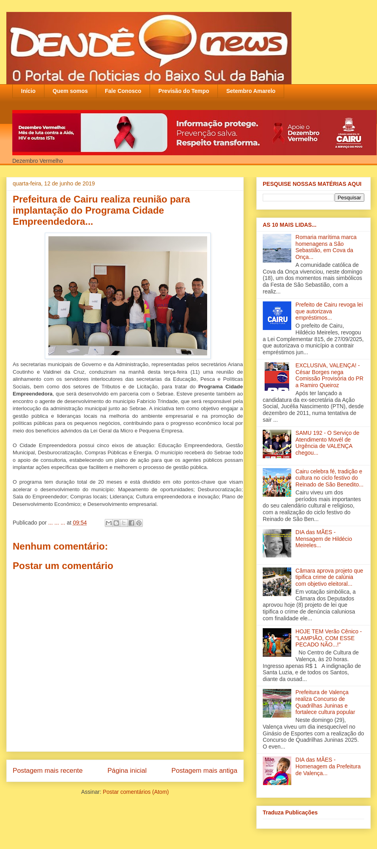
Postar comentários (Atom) (136, 792)
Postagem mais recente (48, 770)
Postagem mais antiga (204, 770)
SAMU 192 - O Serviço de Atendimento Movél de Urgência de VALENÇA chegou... (328, 443)
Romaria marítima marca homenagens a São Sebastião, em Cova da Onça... (326, 247)
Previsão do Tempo (183, 91)
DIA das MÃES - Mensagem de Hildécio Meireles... (324, 539)
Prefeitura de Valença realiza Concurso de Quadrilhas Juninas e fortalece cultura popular (325, 702)
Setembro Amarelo (250, 91)
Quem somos (70, 91)
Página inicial (127, 770)
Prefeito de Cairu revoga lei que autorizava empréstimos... (329, 311)
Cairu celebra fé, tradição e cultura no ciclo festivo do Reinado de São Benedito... (330, 478)
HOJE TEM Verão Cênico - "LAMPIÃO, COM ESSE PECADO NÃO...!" (329, 638)
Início (28, 91)
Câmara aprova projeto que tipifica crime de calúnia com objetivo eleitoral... (329, 577)
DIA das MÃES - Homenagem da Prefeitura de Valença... (328, 766)
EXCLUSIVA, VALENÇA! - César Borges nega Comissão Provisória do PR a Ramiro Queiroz (330, 375)
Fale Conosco (123, 91)
